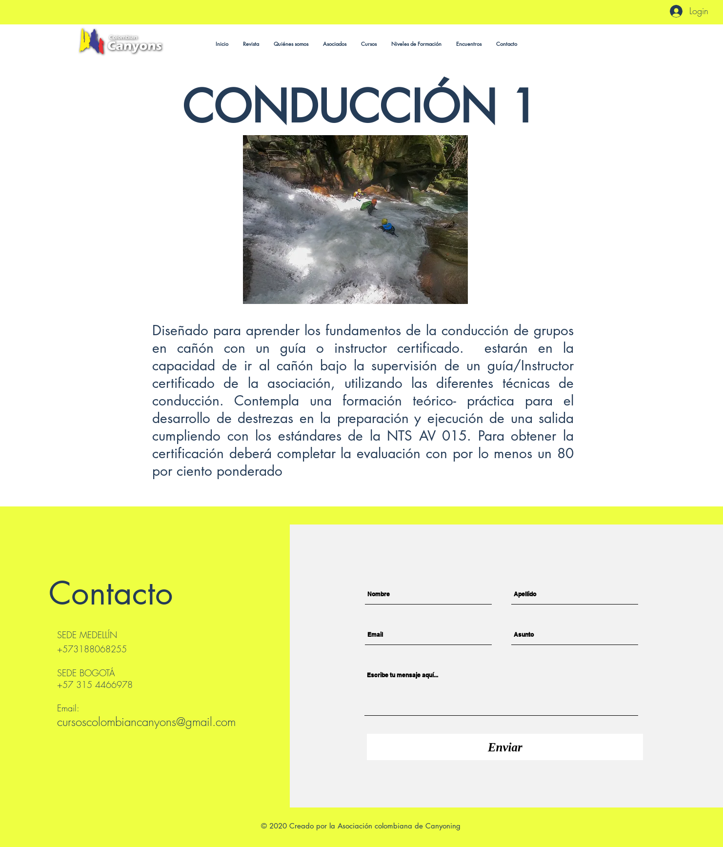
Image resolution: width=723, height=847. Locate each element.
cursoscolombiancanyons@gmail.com (146, 721)
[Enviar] (505, 747)
